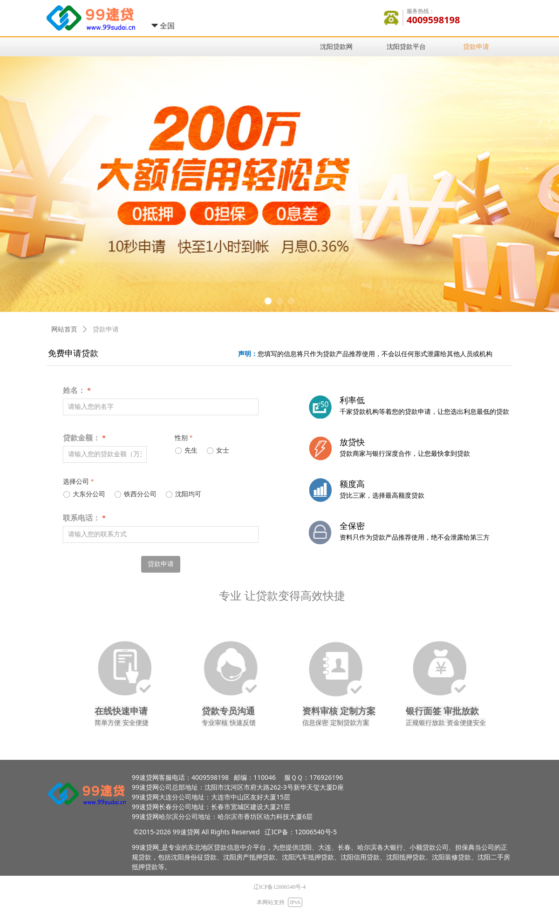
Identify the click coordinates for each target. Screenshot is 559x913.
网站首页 (64, 329)
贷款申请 (106, 329)
